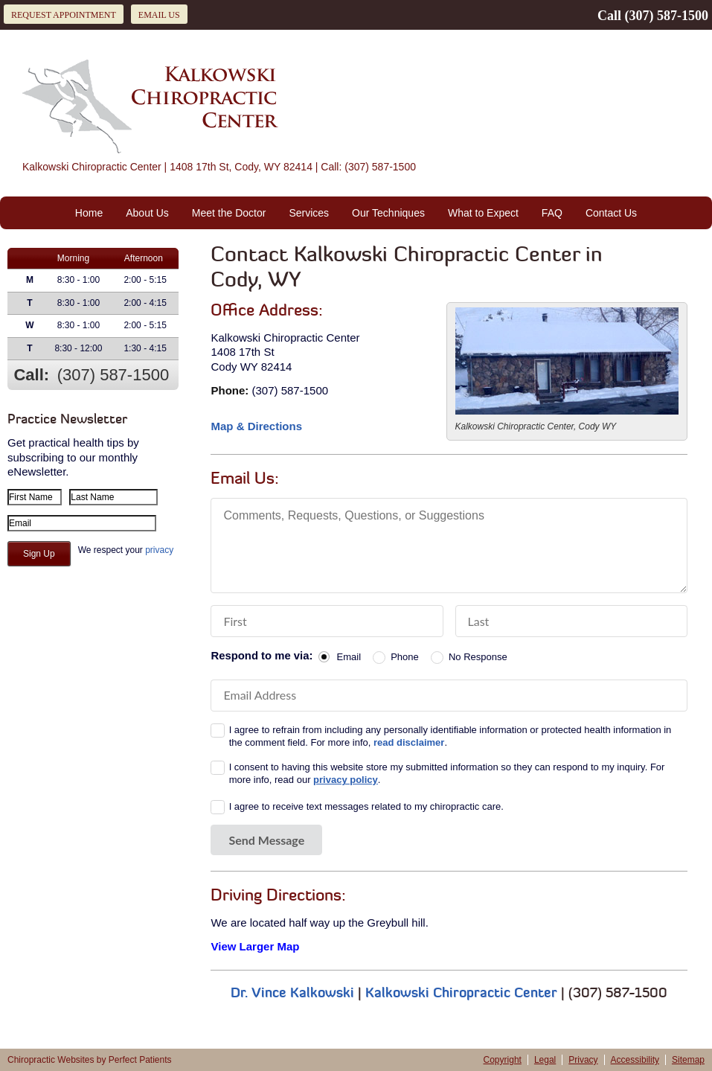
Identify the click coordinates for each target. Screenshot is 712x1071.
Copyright (503, 1060)
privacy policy (345, 779)
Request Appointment (63, 15)
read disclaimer (408, 742)
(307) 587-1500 (666, 15)
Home (89, 213)
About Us (147, 213)
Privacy (582, 1060)
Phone (405, 656)
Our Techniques (388, 213)
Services (309, 213)
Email (349, 656)
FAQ (552, 213)
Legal (545, 1060)
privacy (159, 550)
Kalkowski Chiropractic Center (461, 994)
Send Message (266, 840)
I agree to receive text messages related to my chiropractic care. (366, 806)
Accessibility (635, 1060)
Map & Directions (256, 426)
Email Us (159, 15)
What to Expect (483, 213)
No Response (478, 656)
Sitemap (688, 1060)
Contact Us (611, 213)
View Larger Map (255, 946)
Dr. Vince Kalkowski (292, 994)
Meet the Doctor (229, 213)
